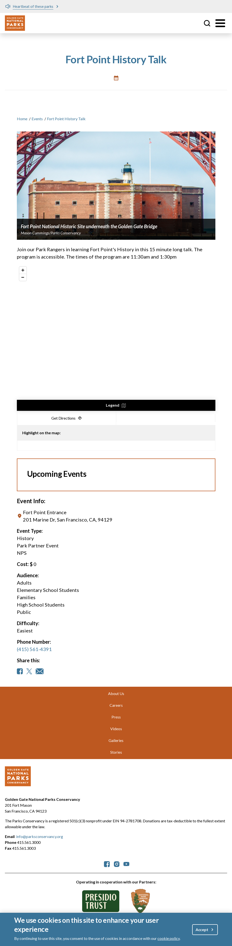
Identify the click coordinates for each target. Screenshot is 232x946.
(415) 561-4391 (34, 649)
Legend (112, 405)
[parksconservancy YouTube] (126, 863)
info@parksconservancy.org (39, 836)
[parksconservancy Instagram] (117, 863)
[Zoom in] (22, 270)
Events (37, 118)
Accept (202, 929)
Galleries (116, 740)
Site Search (207, 23)
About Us (116, 693)
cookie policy (168, 938)
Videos (116, 728)
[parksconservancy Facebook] (107, 863)
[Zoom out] (22, 277)
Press (116, 717)
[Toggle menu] (220, 23)
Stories (116, 752)
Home (22, 118)
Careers (116, 705)
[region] (116, 337)
